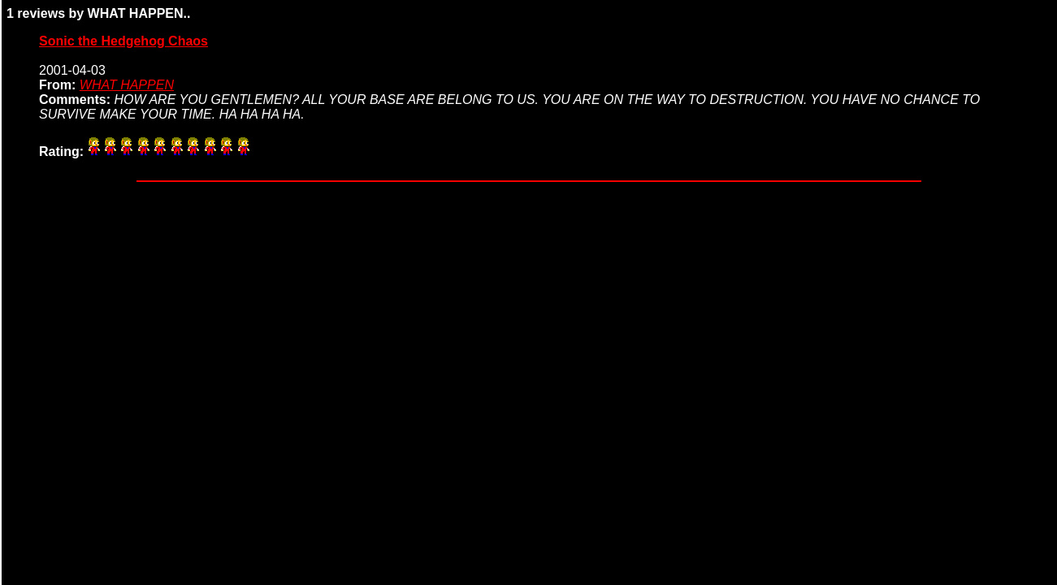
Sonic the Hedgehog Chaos (123, 41)
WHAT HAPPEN (127, 85)
